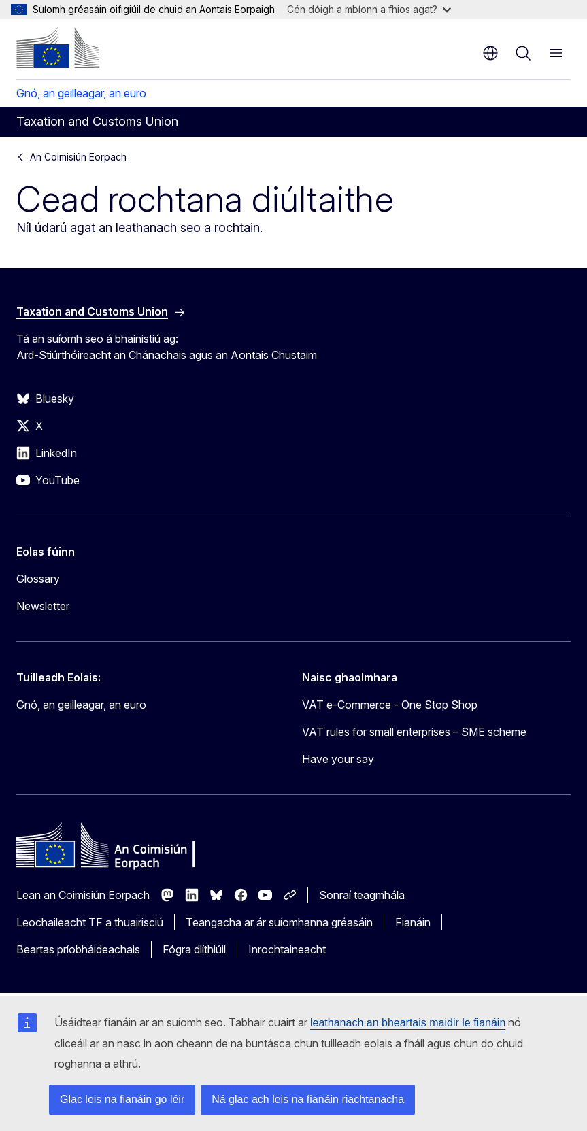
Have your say (338, 759)
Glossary (38, 579)
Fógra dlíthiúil (194, 949)
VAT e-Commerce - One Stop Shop (389, 704)
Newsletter (42, 606)
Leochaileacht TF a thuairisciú (89, 922)
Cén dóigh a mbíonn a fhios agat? (369, 9)
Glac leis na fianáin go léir (122, 1099)
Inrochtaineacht (287, 949)
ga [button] (490, 53)
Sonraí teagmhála (362, 895)
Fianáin (413, 922)
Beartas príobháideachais (78, 949)
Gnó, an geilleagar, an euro (81, 93)
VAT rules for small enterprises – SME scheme (414, 732)
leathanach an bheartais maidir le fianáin (407, 1022)
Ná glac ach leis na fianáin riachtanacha (308, 1099)
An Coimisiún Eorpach (78, 157)
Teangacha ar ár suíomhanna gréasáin (279, 922)
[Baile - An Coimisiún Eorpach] (57, 47)
